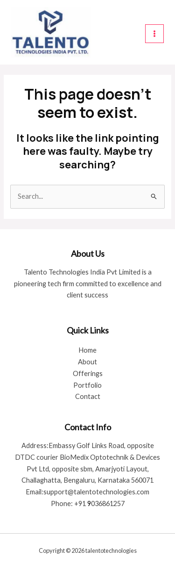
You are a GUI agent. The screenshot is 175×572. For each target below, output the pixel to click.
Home (87, 350)
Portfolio (87, 385)
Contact (87, 396)
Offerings (88, 373)
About (87, 362)
